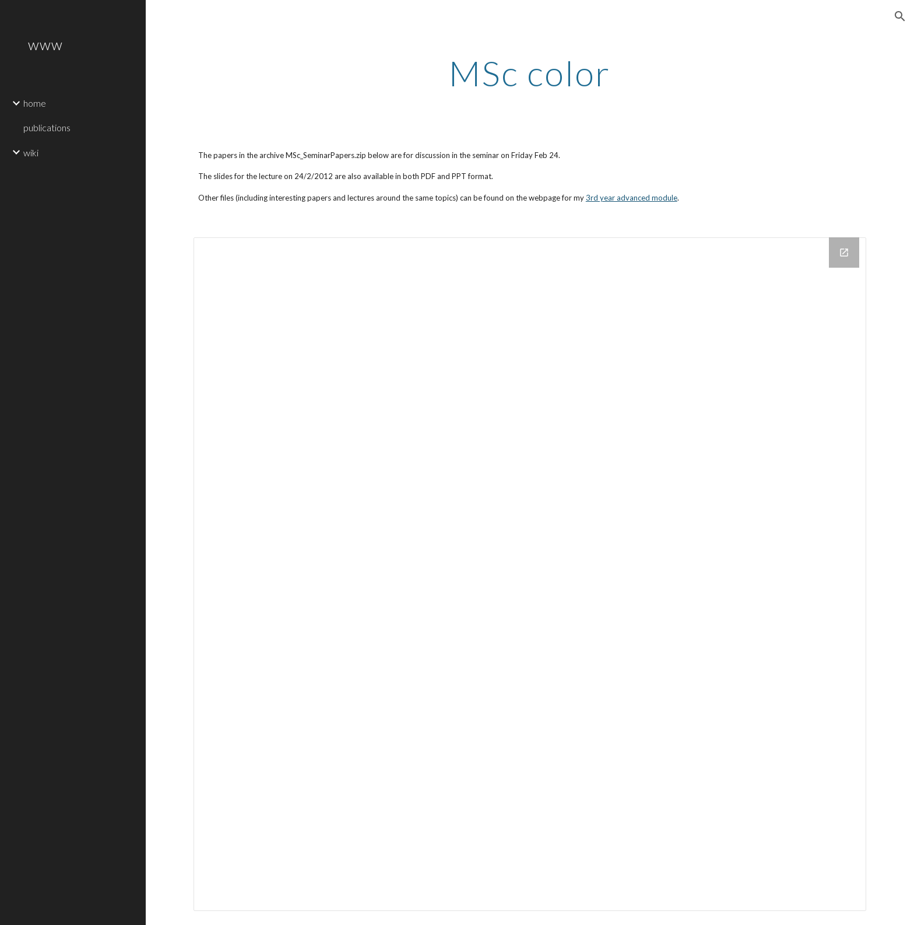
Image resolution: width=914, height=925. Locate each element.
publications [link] (47, 127)
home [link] (34, 102)
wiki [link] (30, 152)
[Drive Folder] (530, 573)
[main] (529, 73)
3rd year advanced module (631, 197)
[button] (900, 16)
